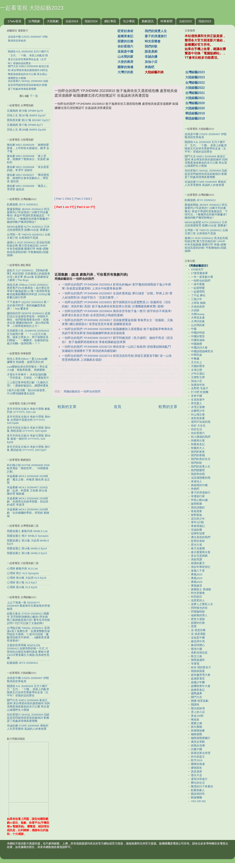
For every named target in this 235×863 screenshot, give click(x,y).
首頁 (117, 407)
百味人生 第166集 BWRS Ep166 (26, 129)
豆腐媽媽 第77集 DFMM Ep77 (25, 124)
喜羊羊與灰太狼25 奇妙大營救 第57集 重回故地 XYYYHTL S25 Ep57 (28, 448)
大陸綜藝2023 (195, 77)
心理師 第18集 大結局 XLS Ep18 (26, 577)
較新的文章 (67, 407)
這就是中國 (125, 51)
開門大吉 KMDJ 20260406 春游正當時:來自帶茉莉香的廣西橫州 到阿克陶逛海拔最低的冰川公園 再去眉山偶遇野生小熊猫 (28, 705)
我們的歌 (151, 46)
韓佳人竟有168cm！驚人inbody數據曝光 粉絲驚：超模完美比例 (27, 360)
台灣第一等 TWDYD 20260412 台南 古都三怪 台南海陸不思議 (28, 236)
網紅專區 (110, 21)
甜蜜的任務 (125, 41)
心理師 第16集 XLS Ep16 (22, 587)
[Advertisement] (86, 53)
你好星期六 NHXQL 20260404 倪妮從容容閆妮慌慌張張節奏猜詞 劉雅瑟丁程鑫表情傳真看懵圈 (28, 717)
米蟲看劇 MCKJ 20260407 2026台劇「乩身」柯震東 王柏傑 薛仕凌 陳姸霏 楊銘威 (27, 490)
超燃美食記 (125, 36)
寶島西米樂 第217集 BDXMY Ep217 (28, 120)
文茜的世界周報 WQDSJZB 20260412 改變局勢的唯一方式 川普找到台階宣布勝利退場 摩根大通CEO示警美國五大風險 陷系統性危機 (28, 652)
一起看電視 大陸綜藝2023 (32, 8)
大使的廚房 (125, 61)
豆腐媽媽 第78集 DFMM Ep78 (25, 110)
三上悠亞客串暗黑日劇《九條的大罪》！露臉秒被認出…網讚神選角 (27, 384)
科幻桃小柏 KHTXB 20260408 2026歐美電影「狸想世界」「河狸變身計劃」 (28, 468)
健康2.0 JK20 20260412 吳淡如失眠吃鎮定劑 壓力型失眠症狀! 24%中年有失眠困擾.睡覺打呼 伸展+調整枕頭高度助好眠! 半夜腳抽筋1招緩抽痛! (28, 249)
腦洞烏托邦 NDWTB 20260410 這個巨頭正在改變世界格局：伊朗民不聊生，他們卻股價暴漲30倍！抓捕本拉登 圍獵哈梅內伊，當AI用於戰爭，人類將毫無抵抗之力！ (28, 320)
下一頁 (34, 95)
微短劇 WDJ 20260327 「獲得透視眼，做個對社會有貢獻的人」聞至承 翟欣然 (28, 178)
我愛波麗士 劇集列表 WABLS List (27, 531)
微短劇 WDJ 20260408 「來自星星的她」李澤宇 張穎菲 (28, 169)
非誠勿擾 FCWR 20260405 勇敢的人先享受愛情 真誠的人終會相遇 (27, 727)
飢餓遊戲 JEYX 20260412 (22, 204)
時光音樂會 (153, 41)
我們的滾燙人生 (156, 31)
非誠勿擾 (151, 56)
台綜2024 (72, 21)
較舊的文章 (168, 407)
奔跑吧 (149, 67)
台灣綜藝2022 (195, 82)
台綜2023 (185, 21)
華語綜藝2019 (195, 113)
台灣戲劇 (34, 21)
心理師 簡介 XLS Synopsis (23, 573)
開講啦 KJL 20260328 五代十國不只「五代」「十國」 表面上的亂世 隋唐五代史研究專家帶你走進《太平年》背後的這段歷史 (28, 691)
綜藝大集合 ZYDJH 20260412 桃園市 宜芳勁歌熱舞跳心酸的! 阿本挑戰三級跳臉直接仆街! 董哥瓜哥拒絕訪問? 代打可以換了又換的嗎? (28, 618)
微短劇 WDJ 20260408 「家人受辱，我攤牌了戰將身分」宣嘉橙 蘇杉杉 (28, 159)
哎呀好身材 (125, 31)
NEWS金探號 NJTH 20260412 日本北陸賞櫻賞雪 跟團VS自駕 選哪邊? (28, 228)
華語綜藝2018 (195, 118)
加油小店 (151, 61)
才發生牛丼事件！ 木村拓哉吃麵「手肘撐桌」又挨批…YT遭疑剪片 (28, 376)
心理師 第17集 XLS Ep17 (22, 582)
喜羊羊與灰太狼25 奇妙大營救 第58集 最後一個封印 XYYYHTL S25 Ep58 (28, 438)
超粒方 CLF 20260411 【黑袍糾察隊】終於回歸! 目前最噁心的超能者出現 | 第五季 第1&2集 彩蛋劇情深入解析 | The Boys (28, 275)
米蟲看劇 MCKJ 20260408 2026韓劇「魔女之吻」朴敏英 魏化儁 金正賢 (28, 479)
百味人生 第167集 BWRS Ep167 (26, 115)
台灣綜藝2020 (195, 103)
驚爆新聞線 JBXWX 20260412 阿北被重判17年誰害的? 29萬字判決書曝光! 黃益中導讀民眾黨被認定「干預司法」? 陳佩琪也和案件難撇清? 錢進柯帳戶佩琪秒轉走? (28, 215)
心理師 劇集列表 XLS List (22, 568)
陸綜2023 (205, 21)
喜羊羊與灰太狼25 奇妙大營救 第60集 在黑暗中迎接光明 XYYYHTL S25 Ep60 (28, 420)
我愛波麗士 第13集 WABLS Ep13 (27, 553)
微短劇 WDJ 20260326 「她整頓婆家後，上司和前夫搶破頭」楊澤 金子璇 (28, 148)
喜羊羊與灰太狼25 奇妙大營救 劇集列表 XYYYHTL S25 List (28, 410)
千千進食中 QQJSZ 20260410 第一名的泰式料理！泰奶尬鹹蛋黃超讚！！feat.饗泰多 (28, 305)
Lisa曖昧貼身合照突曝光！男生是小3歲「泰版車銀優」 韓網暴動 (27, 368)
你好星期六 (125, 46)
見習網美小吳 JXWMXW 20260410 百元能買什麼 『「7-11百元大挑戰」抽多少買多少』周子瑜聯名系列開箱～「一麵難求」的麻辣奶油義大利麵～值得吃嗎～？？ (28, 337)
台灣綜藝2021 (195, 93)
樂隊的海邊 (125, 67)
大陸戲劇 (53, 21)
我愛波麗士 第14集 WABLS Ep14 (27, 548)
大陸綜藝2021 (195, 98)
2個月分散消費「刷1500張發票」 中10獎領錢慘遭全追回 (27, 392)
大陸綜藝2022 (195, 87)
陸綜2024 (91, 21)
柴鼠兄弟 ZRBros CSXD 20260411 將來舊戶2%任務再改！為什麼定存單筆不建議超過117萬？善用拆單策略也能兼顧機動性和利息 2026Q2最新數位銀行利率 (28, 291)
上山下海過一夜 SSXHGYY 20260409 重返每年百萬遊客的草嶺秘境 (28, 605)
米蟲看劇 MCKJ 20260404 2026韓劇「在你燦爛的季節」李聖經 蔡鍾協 (28, 512)
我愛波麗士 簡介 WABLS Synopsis (28, 535)
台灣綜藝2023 (195, 72)
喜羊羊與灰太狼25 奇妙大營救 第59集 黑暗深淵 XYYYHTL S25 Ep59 (28, 429)
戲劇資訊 (148, 21)
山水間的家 (125, 56)
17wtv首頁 (14, 21)
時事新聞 (166, 21)
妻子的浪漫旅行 (156, 36)
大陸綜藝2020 (195, 108)
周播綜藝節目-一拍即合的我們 (82, 391)
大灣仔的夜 (125, 72)
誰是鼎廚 (151, 51)
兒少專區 (129, 21)
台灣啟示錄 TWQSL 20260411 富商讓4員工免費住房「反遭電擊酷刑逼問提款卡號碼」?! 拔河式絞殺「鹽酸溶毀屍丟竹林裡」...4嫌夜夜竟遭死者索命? (28, 634)
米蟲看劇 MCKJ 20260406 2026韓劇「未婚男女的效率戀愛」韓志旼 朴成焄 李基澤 (27, 501)
